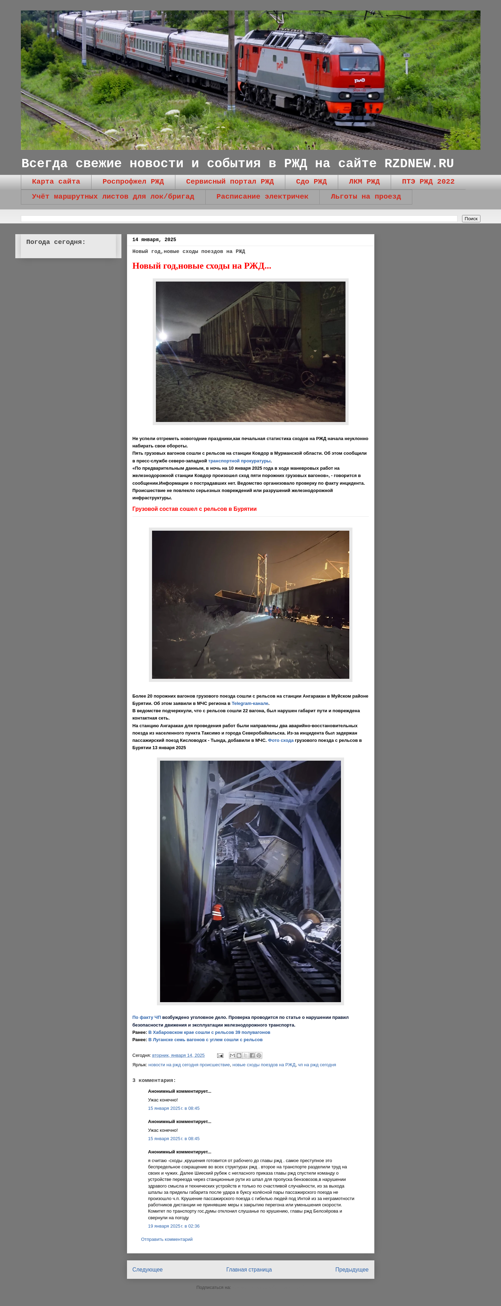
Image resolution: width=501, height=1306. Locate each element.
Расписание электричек (262, 197)
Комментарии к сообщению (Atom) (268, 1287)
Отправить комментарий (167, 1239)
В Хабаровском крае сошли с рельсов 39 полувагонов (209, 1032)
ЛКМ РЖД (364, 182)
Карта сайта (56, 182)
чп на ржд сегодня (317, 1064)
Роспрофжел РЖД (133, 182)
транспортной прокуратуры (239, 460)
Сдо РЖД (311, 182)
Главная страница (249, 1270)
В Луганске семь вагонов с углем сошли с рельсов (205, 1039)
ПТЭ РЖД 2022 (428, 182)
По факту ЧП (147, 1017)
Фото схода (281, 740)
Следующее (148, 1270)
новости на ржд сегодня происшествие (189, 1064)
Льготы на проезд (366, 197)
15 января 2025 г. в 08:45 (174, 1108)
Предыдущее (351, 1270)
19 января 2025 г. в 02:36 (174, 1226)
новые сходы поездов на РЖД (263, 1064)
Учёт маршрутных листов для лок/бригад (113, 197)
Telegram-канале (250, 703)
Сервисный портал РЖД (230, 182)
